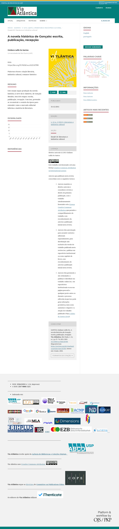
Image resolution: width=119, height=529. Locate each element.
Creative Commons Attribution (33, 464)
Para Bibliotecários (90, 100)
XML (64, 92)
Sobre (43, 21)
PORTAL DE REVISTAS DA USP (12, 3)
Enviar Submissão (93, 47)
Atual (10, 21)
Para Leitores (88, 93)
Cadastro (99, 8)
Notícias (32, 21)
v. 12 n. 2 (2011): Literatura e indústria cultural (41, 28)
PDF (54, 92)
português (87, 36)
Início (10, 28)
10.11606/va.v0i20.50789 (59, 342)
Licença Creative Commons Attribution (66, 207)
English (86, 33)
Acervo (17, 28)
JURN (47, 432)
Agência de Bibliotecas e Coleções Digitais (49, 454)
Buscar (105, 21)
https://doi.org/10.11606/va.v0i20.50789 (23, 65)
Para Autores (88, 96)
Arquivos (21, 21)
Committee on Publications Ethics (50, 484)
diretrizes (30, 484)
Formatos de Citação (62, 355)
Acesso (108, 8)
